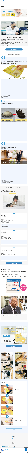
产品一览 (14, 436)
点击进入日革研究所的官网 (5, 45)
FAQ (17, 429)
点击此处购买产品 (14, 49)
